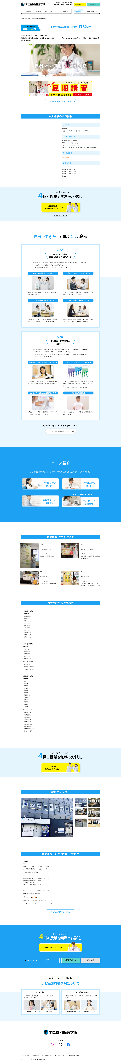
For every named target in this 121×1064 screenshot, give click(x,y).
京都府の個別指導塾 (36, 18)
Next (71, 818)
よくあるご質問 (25, 1055)
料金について (53, 11)
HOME (22, 18)
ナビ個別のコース (28, 11)
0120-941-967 (65, 157)
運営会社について (61, 1055)
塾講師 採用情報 (74, 1055)
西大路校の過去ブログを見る (60, 912)
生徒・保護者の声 (64, 11)
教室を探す (27, 18)
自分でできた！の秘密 (41, 11)
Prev (22, 818)
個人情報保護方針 (47, 1055)
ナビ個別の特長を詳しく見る (60, 431)
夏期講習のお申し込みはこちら (60, 101)
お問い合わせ (90, 960)
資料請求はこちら (60, 215)
